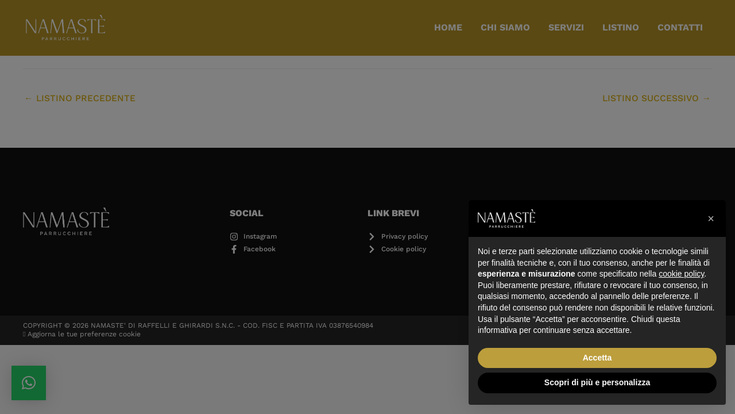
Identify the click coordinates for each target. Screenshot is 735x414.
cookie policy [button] (681, 273)
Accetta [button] (597, 357)
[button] (711, 218)
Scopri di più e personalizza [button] (597, 382)
